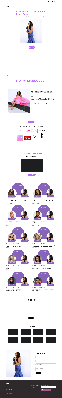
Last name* (37, 360)
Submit (38, 374)
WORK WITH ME (31, 47)
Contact (43, 1)
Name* (36, 356)
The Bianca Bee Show (34, 1)
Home (25, 1)
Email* (36, 364)
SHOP (31, 318)
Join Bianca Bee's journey (46, 390)
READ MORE (31, 121)
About (29, 1)
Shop (40, 1)
